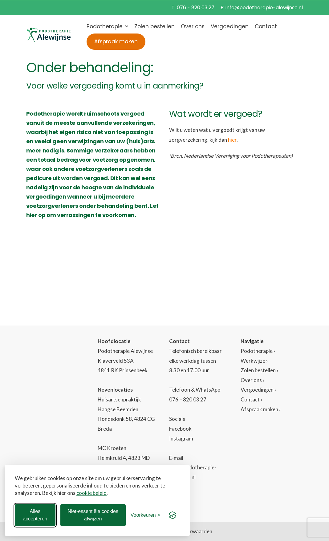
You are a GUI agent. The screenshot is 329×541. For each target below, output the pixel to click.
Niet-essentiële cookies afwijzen (92, 515)
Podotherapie (105, 26)
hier (232, 139)
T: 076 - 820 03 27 (193, 7)
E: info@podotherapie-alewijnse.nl (262, 7)
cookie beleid (91, 493)
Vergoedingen (230, 26)
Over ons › (252, 380)
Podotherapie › (258, 351)
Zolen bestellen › (259, 370)
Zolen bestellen (154, 26)
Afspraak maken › (261, 409)
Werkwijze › (254, 360)
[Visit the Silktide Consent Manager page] (172, 515)
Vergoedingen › (258, 389)
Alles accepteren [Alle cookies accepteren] (35, 515)
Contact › (251, 399)
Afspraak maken (116, 41)
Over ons (193, 26)
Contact (266, 26)
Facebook (180, 428)
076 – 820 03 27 (187, 399)
